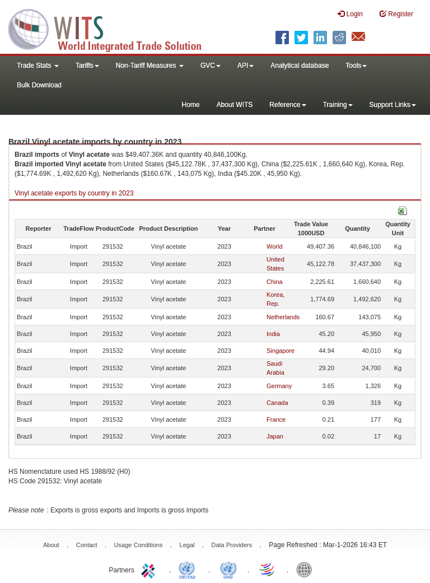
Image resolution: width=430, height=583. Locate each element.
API (245, 65)
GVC (210, 65)
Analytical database (299, 65)
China (275, 281)
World (275, 246)
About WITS (235, 105)
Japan (275, 436)
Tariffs (87, 65)
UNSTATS (228, 569)
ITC (150, 569)
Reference (287, 105)
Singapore (281, 350)
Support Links (393, 105)
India (273, 333)
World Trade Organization (267, 569)
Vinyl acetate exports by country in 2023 (74, 193)
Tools (356, 65)
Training (338, 105)
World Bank (307, 569)
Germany (279, 386)
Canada (277, 402)
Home (191, 105)
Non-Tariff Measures (150, 65)
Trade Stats (38, 65)
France (276, 419)
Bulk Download (39, 85)
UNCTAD (189, 569)
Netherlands (283, 317)
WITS (112, 28)
